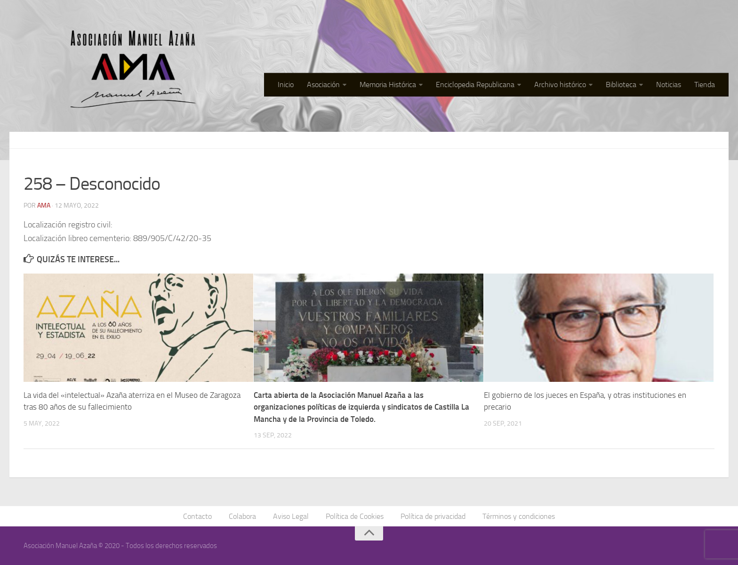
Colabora (242, 516)
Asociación (323, 84)
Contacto (197, 516)
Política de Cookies (355, 516)
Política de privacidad (433, 516)
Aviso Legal (291, 516)
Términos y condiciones (518, 516)
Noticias (668, 84)
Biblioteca (621, 84)
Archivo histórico (560, 84)
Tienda (704, 84)
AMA (43, 206)
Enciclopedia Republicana (475, 84)
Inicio (286, 84)
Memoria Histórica (388, 84)
